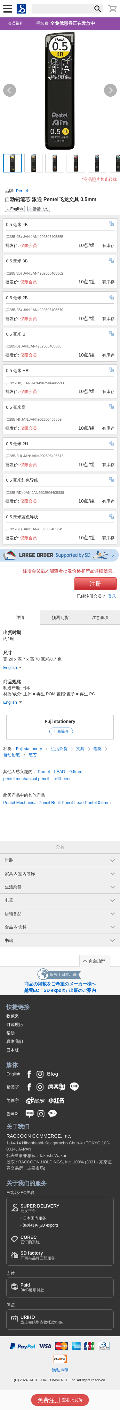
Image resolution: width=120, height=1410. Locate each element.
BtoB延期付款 (32, 1287)
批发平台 (40, 1208)
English (16, 209)
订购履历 (14, 1024)
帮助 (10, 1033)
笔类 (98, 748)
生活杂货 (60, 748)
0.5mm (75, 771)
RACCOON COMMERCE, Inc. (38, 1136)
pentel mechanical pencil (26, 778)
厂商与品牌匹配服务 (37, 1255)
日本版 (12, 1050)
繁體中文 (40, 209)
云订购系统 (30, 1240)
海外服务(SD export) (40, 1225)
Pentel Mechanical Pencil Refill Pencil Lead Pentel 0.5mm (57, 802)
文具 (81, 748)
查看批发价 (60, 1400)
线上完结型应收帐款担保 (41, 1320)
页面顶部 (97, 960)
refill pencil (63, 778)
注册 (95, 584)
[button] (9, 90)
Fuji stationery (60, 721)
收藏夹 (12, 1015)
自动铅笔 (12, 754)
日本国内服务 (34, 1218)
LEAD (59, 771)
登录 (112, 596)
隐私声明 (60, 1370)
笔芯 (32, 754)
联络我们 (14, 1041)
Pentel (22, 190)
